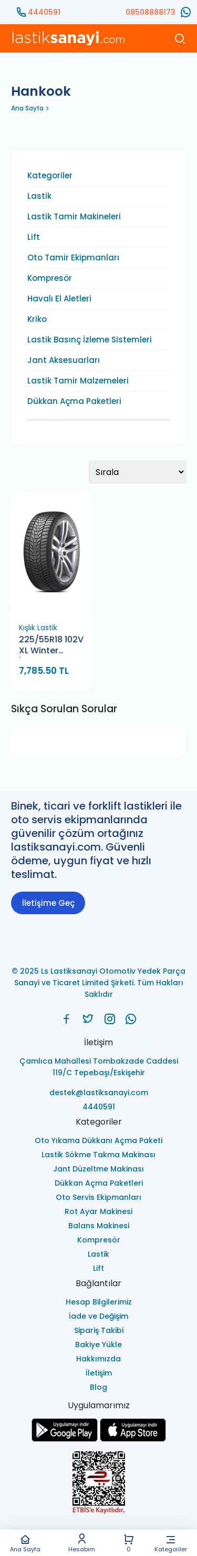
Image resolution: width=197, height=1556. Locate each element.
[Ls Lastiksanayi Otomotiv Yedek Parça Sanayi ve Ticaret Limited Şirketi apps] (133, 1439)
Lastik (39, 196)
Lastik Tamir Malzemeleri (78, 381)
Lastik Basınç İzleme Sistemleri (89, 340)
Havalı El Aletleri (59, 299)
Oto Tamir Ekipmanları (73, 257)
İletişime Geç (48, 902)
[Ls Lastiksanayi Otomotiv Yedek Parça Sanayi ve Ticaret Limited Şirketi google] (65, 1439)
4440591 (44, 12)
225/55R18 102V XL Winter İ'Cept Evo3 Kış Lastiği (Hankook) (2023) (51, 646)
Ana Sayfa (25, 1543)
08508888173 (150, 12)
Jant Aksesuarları (63, 360)
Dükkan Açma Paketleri (74, 401)
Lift (33, 237)
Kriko (37, 319)
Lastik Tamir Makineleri (74, 216)
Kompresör (49, 278)
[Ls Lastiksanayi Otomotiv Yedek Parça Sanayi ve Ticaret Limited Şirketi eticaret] (98, 1483)
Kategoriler (170, 1543)
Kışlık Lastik (38, 627)
